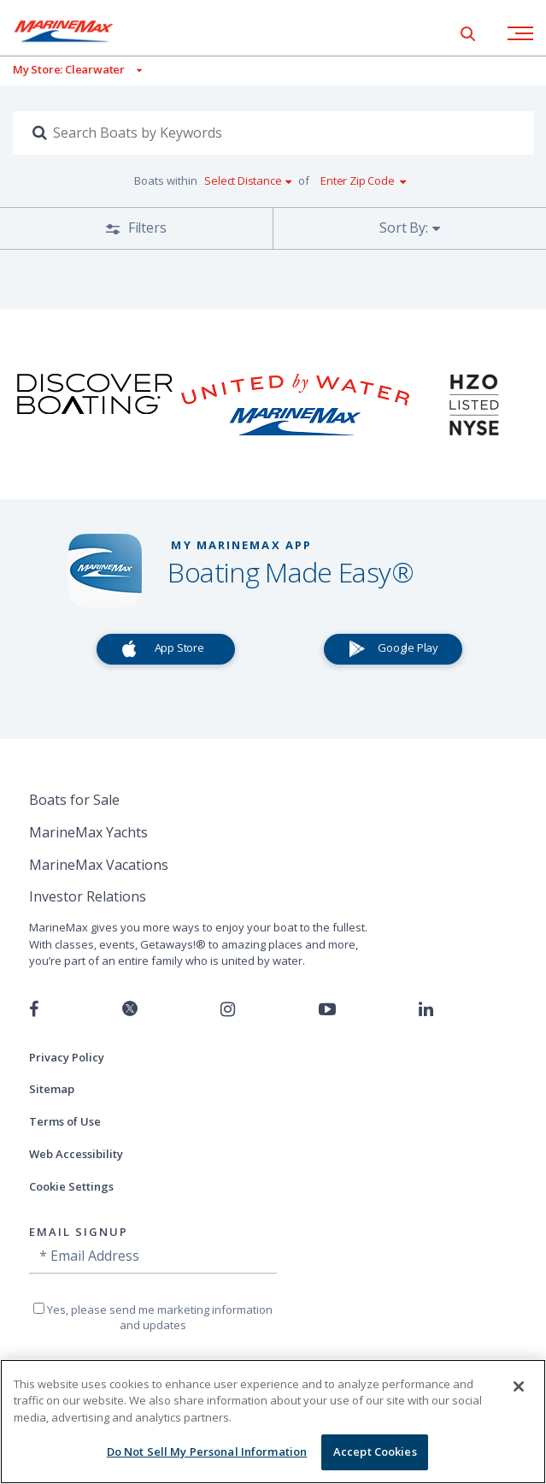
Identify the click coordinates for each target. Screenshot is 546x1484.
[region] (273, 1421)
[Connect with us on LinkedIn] (426, 1009)
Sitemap (51, 1089)
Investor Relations (87, 896)
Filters (145, 227)
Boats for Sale (74, 799)
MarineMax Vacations (98, 864)
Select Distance (242, 180)
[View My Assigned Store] (71, 69)
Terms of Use (65, 1121)
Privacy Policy (66, 1057)
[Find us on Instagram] (227, 1009)
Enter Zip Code (357, 180)
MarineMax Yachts (88, 832)
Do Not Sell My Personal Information (207, 1451)
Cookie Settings (71, 1186)
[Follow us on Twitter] (130, 1010)
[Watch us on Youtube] (327, 1009)
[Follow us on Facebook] (33, 1009)
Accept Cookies (375, 1451)
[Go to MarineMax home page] (77, 31)
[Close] (518, 1386)
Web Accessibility (76, 1154)
